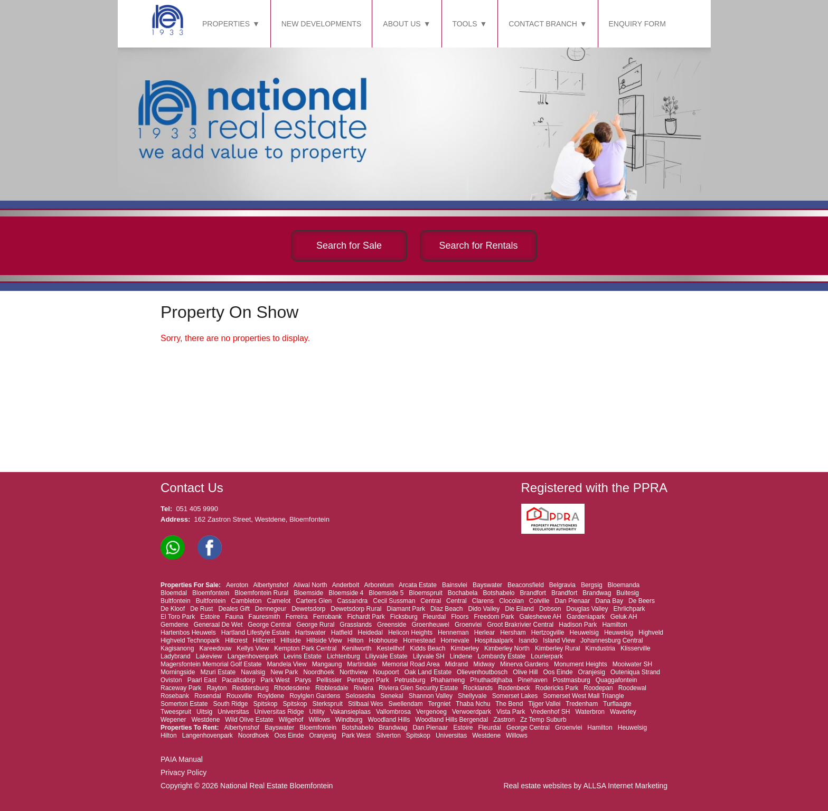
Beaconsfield (525, 585)
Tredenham (582, 704)
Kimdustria (600, 648)
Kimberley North (507, 648)
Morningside (178, 672)
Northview (354, 672)
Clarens (483, 601)
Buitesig (627, 593)
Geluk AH (623, 616)
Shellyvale (472, 696)
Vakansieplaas (350, 711)
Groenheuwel (430, 624)
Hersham (513, 632)
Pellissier (329, 680)
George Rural (315, 624)
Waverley (623, 711)
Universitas (233, 711)
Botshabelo (498, 593)
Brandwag (596, 593)
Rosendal (207, 696)
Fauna (234, 616)
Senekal (391, 696)
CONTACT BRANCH (543, 24)
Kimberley (465, 648)
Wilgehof (291, 719)
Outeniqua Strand (635, 672)
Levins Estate (303, 656)
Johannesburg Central (611, 640)
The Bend (509, 704)
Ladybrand (176, 656)
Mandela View (286, 664)
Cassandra (352, 601)
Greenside (391, 624)
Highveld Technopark (190, 640)
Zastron (504, 719)
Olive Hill (525, 672)
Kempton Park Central (305, 648)
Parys (303, 680)
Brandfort (533, 593)
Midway (484, 664)
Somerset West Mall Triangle (583, 696)
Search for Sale (349, 245)
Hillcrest (236, 640)
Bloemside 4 (345, 593)
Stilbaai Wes (365, 704)
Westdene (206, 719)
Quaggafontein (616, 680)
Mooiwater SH (632, 664)
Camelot (279, 601)
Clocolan (511, 601)
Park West (274, 680)
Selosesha (360, 696)
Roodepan (598, 688)
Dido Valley (484, 608)
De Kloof (173, 608)
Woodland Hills (389, 719)
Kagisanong (177, 648)
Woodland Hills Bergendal (451, 719)
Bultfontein (176, 601)
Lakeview (209, 656)
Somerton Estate (184, 704)
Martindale (362, 664)
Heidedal (370, 632)
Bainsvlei (454, 585)
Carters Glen (314, 601)
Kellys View (253, 648)
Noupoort (386, 672)
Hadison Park (578, 624)
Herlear (484, 632)
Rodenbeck (514, 688)
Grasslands (356, 624)
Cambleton (246, 601)
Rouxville (239, 696)
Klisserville (635, 648)
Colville (539, 601)
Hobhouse (383, 640)
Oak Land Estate (427, 672)
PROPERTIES (226, 24)
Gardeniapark (586, 616)
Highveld (650, 632)
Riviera (363, 688)
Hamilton (614, 624)
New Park (284, 672)
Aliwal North (310, 585)
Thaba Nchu (473, 704)
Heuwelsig (584, 632)
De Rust (201, 608)
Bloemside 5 (386, 593)
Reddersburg (250, 688)
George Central (269, 624)
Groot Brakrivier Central (520, 624)
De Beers (641, 601)
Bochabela (463, 593)
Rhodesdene (292, 688)
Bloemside (308, 593)
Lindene (461, 656)
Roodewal (632, 688)
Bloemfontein (210, 593)
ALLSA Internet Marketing (625, 785)
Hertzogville (547, 632)
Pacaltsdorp (238, 680)
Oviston (171, 680)
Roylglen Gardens (314, 696)
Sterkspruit (328, 704)
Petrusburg (410, 680)
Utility (317, 711)
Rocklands (478, 688)
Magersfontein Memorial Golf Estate (211, 664)
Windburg (348, 719)
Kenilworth (356, 648)
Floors (459, 616)
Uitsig (204, 711)
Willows (319, 719)
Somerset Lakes (515, 696)
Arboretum (379, 585)
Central (430, 601)
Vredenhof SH (550, 711)
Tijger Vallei (544, 704)
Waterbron (590, 711)
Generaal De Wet (218, 624)
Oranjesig (591, 672)
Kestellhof (390, 648)
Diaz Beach (446, 608)
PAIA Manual (182, 759)
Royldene (270, 696)
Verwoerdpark (471, 711)
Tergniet (439, 704)
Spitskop (265, 704)
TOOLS (464, 24)
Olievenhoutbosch (482, 672)
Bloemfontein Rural (261, 593)
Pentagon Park (368, 680)
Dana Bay (609, 601)
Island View (559, 640)
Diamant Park (406, 608)
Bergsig (592, 585)
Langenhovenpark (253, 656)
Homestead (419, 640)
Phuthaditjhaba (491, 680)
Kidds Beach (427, 648)
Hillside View (324, 640)
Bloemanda (624, 585)
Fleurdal (434, 616)
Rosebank (175, 696)
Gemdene (175, 624)
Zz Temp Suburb (543, 719)
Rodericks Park (556, 688)
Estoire (210, 616)
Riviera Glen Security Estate (418, 688)
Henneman (453, 632)
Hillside (290, 640)
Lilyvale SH (429, 656)
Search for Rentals (478, 245)
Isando (528, 640)
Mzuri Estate (218, 672)
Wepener (173, 719)
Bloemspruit (425, 593)
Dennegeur (270, 608)
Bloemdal (174, 593)
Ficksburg (404, 616)
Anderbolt (345, 585)
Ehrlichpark (629, 608)
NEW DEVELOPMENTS (321, 24)
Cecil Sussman (394, 601)
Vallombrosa (393, 711)
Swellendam (405, 704)
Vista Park (510, 711)
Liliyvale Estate (386, 656)
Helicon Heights (410, 632)
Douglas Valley (587, 608)
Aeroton (237, 585)
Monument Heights (580, 664)
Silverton (388, 735)
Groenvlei (468, 624)
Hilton (355, 640)
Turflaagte (617, 704)
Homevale (455, 640)
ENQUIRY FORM (637, 24)
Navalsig (253, 672)
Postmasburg (571, 680)
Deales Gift (233, 608)
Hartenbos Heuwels (188, 632)
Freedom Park (494, 616)
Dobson (550, 608)
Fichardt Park (365, 616)
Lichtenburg (343, 656)
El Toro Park (178, 616)
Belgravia (562, 585)
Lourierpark (547, 656)
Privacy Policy (183, 772)
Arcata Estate (418, 585)
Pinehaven (533, 680)
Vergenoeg (431, 711)
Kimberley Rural (557, 648)
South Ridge (230, 704)
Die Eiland (519, 608)
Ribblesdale (332, 688)
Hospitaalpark (494, 640)
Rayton (216, 688)
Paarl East (202, 680)
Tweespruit (176, 711)
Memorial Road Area (410, 664)
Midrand (456, 664)
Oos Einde (558, 672)
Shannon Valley (431, 696)
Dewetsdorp (308, 608)
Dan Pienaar (572, 601)
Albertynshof (270, 585)
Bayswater (487, 585)
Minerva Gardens (524, 664)
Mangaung (327, 664)
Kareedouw (215, 648)
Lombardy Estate (502, 656)
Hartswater (310, 632)
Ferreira (297, 616)
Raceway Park (181, 688)
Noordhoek (318, 672)
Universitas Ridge (279, 711)
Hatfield (342, 632)
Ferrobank (327, 616)
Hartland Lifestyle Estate (255, 632)
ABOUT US (401, 24)
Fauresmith (264, 616)
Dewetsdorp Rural (356, 608)
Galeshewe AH (540, 616)
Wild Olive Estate (249, 719)
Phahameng (447, 680)
